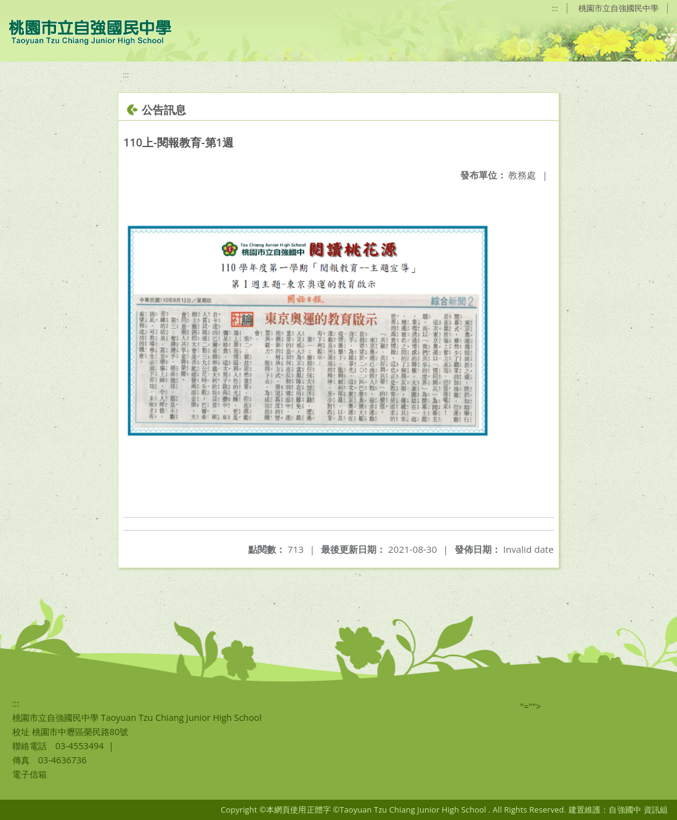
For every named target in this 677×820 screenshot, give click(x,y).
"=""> (530, 706)
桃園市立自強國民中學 (618, 8)
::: (555, 8)
